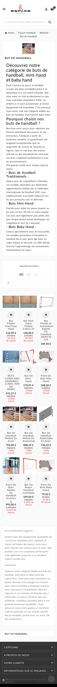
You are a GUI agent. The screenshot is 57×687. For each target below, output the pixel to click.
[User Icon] (46, 9)
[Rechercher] (24, 21)
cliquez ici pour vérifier (25, 682)
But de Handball (16, 633)
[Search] (50, 22)
